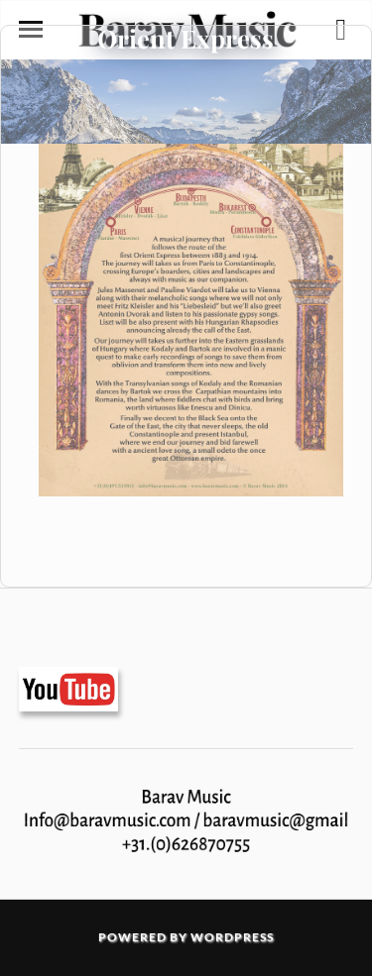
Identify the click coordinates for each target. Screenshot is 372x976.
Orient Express (185, 37)
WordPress (232, 936)
